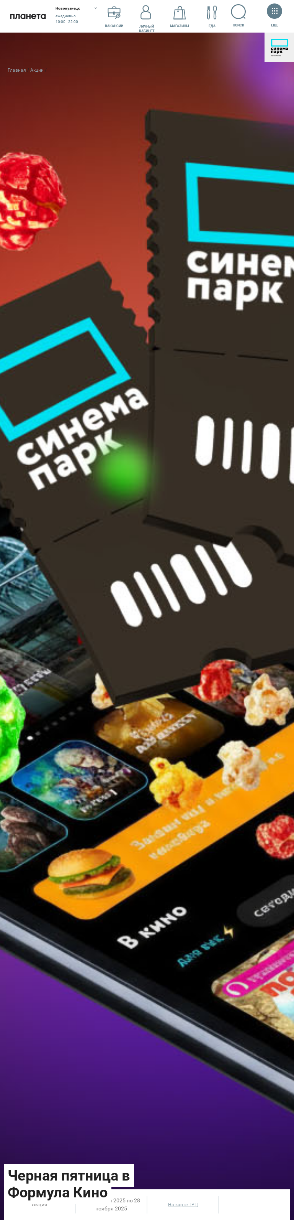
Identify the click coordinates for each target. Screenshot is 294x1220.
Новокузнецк (68, 8)
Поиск (238, 15)
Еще (274, 16)
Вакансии (114, 16)
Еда (212, 16)
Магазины (179, 16)
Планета (28, 16)
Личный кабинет (147, 16)
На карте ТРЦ (183, 1204)
